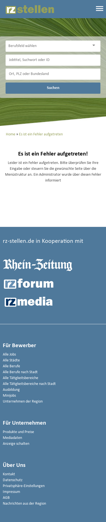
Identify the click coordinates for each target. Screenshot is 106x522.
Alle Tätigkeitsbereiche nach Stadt (29, 384)
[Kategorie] (47, 46)
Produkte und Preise (18, 432)
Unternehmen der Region (23, 401)
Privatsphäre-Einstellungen (24, 486)
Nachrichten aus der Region (24, 504)
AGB (6, 498)
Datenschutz (13, 480)
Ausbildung (11, 390)
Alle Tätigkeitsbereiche (20, 378)
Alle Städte (11, 360)
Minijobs (9, 396)
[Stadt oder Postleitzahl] (53, 74)
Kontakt (9, 474)
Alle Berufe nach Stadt (20, 372)
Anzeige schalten (16, 444)
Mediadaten (12, 438)
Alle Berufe (11, 366)
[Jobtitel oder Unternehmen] (53, 60)
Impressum (11, 492)
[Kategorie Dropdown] (94, 45)
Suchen (53, 88)
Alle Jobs (9, 354)
